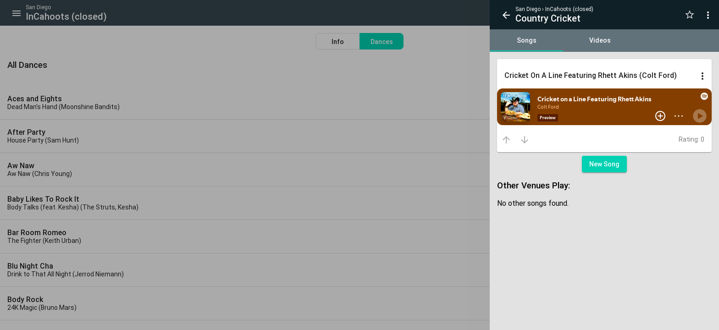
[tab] (526, 40)
